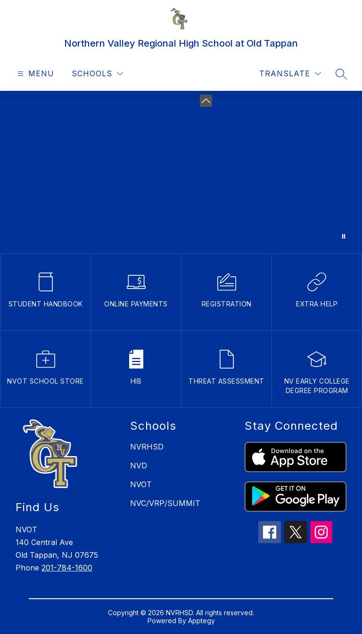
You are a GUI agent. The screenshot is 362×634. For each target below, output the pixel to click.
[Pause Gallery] (343, 236)
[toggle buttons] (206, 101)
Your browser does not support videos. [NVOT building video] (181, 172)
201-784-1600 (66, 567)
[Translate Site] (290, 74)
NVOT (141, 484)
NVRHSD (147, 446)
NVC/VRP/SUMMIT (165, 503)
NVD (138, 465)
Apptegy (201, 621)
